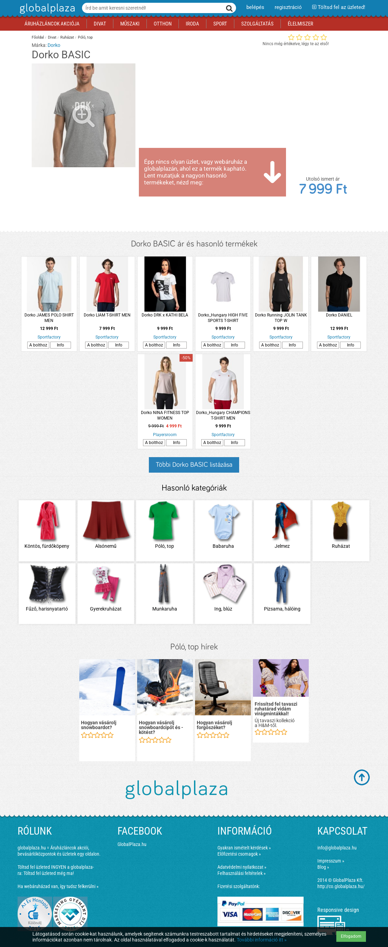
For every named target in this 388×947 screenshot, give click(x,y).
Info (60, 345)
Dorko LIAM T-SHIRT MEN (107, 315)
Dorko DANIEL (339, 315)
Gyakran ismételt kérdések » (244, 847)
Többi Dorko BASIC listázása (194, 464)
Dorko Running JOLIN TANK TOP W (281, 318)
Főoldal (38, 37)
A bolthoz (38, 345)
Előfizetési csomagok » (239, 854)
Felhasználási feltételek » (241, 873)
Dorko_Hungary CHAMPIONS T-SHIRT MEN (223, 415)
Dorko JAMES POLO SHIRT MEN (49, 318)
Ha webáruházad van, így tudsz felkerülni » (58, 886)
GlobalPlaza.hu (132, 844)
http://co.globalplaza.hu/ (341, 886)
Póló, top (85, 37)
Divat (52, 37)
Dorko (54, 45)
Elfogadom (351, 936)
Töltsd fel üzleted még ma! (48, 873)
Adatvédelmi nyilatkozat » (241, 867)
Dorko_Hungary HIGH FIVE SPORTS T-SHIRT (223, 318)
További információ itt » (262, 940)
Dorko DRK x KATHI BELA (165, 315)
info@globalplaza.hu (337, 847)
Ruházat (67, 37)
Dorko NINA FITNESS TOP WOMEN (165, 415)
